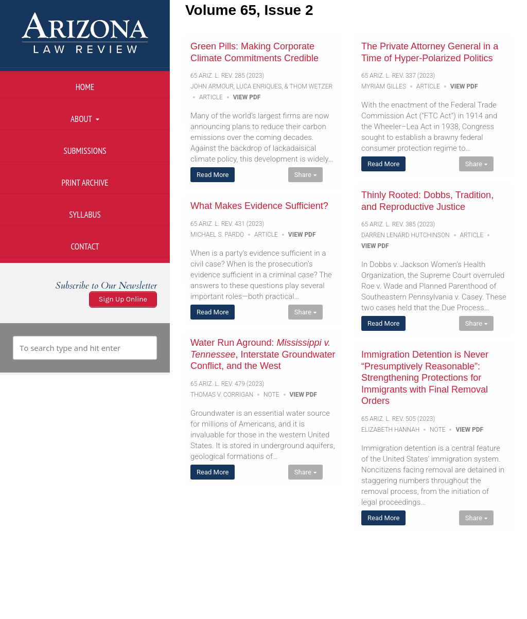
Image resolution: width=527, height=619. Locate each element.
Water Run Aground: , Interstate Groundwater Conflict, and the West (263, 354)
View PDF (247, 97)
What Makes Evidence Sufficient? (259, 206)
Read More (213, 175)
